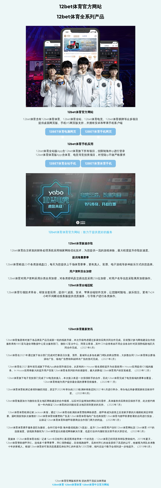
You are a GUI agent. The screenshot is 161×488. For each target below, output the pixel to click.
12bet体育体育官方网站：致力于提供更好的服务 (80, 232)
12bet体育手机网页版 (98, 132)
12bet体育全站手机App (62, 164)
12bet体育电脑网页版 (62, 132)
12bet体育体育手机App (98, 164)
